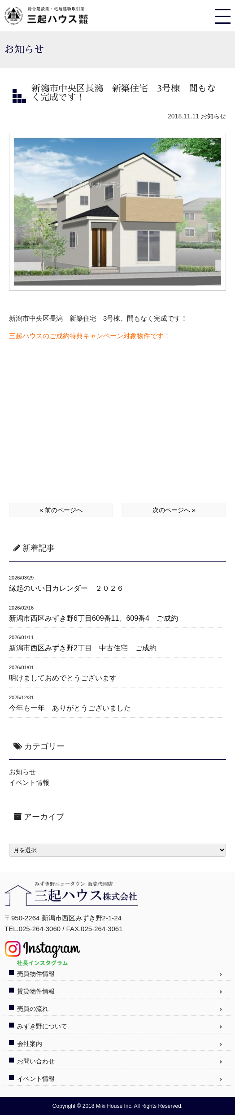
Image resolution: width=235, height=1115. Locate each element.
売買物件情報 (36, 973)
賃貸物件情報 (36, 991)
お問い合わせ (36, 1061)
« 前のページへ (61, 510)
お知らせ (213, 116)
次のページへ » (174, 510)
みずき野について (42, 1026)
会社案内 (29, 1043)
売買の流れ (32, 1008)
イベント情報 (29, 782)
